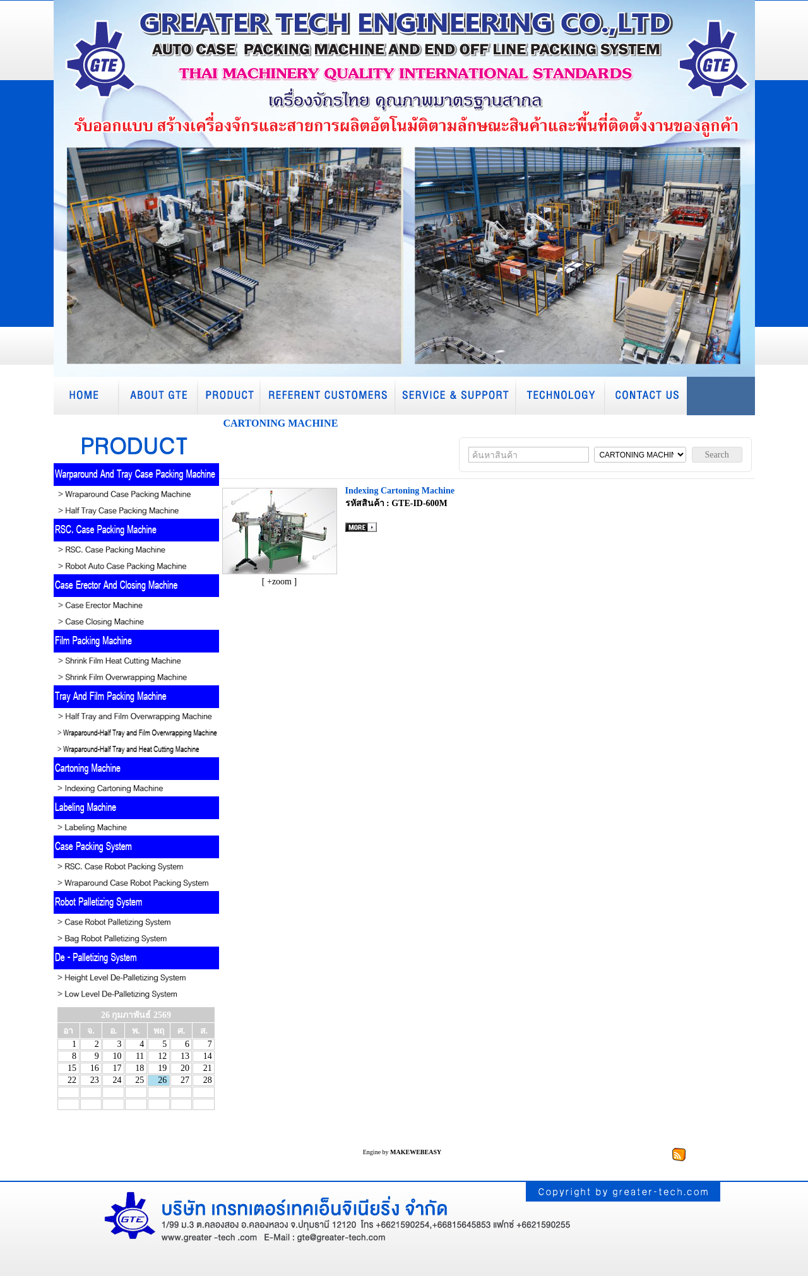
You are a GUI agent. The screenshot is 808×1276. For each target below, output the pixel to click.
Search (717, 454)
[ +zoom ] (279, 581)
